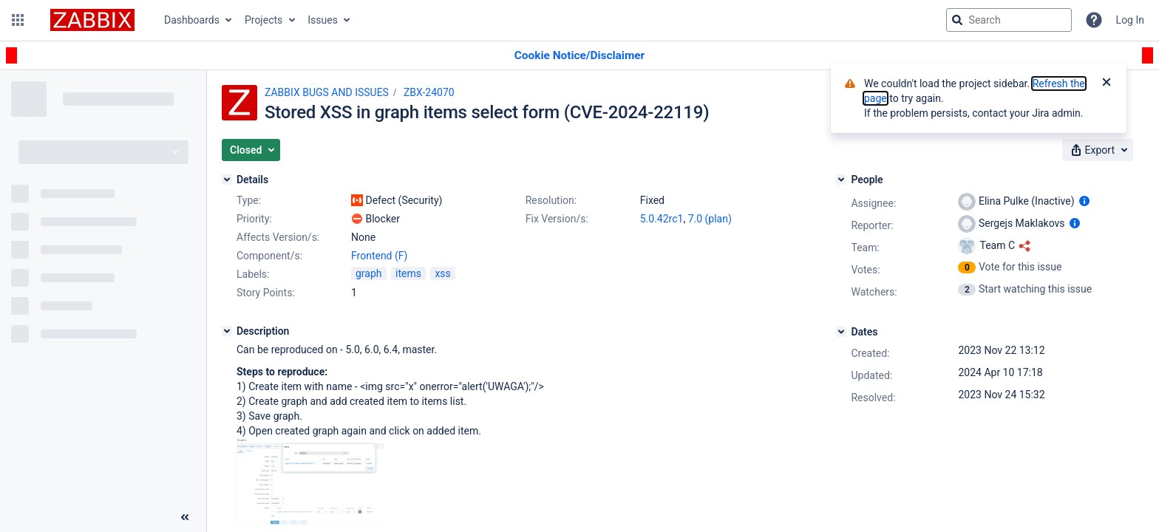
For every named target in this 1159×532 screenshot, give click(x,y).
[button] (17, 20)
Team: (865, 247)
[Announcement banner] (579, 55)
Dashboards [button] (192, 20)
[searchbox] (1009, 20)
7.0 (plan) (710, 219)
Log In (1130, 20)
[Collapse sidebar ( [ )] (185, 517)
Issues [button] (322, 20)
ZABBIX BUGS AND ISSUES (327, 92)
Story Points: (266, 293)
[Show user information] (1084, 201)
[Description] (227, 331)
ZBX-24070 (429, 92)
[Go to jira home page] (92, 20)
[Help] (1094, 20)
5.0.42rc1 (662, 219)
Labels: (253, 274)
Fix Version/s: (557, 219)
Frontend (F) (379, 256)
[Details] (227, 179)
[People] (841, 179)
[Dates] (841, 332)
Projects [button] (263, 20)
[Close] (1106, 83)
